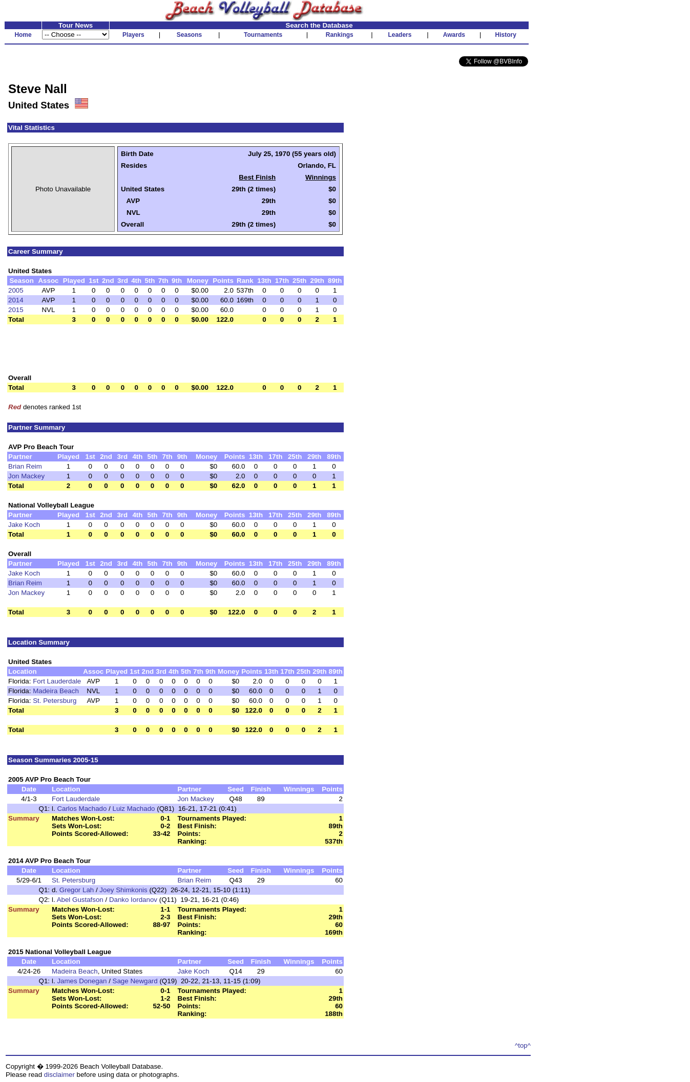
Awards (454, 34)
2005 (16, 290)
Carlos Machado (82, 808)
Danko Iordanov (133, 899)
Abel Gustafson (80, 899)
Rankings (339, 34)
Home (22, 34)
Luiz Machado (134, 808)
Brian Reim (25, 466)
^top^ (523, 1045)
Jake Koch (24, 524)
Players (133, 34)
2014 (16, 300)
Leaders (399, 34)
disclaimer (59, 1074)
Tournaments (263, 34)
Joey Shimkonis (123, 890)
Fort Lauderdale (57, 681)
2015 (16, 310)
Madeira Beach (56, 691)
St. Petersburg (54, 700)
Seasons (189, 34)
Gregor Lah (76, 890)
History (505, 34)
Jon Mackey (26, 476)
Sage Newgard (135, 981)
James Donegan (82, 981)
